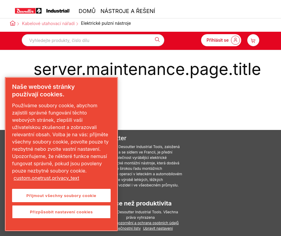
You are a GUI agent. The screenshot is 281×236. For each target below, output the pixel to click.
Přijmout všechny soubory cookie (61, 195)
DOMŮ (87, 11)
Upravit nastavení (158, 228)
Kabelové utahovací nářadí (48, 23)
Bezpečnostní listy (125, 228)
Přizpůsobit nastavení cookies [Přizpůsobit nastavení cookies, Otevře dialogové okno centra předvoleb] (61, 211)
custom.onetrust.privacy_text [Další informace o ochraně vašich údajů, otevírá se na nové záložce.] (46, 178)
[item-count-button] (253, 40)
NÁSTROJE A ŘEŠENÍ (127, 11)
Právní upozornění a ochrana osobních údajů (140, 223)
